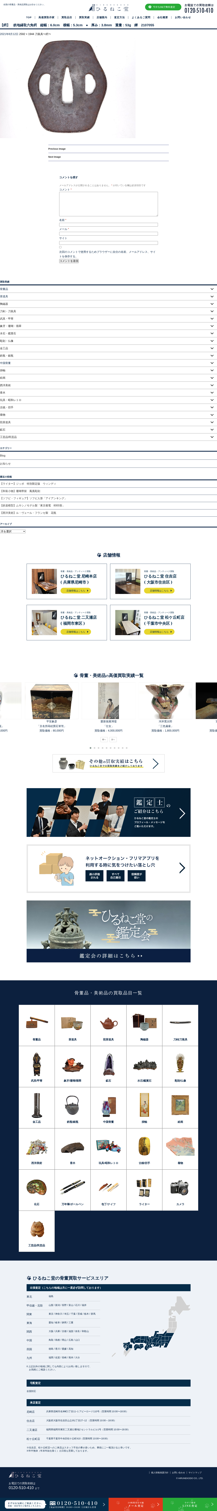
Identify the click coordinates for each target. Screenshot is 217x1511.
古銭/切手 (144, 1163)
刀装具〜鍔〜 (43, 34)
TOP (29, 17)
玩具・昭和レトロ (10, 400)
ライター (144, 1204)
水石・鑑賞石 (8, 333)
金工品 (4, 348)
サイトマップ (195, 1472)
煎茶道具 (5, 422)
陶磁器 (4, 304)
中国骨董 (108, 1121)
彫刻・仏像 (6, 340)
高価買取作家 (46, 17)
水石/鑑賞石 (144, 1080)
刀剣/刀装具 (180, 1039)
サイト (63, 238)
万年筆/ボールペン (73, 1204)
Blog (2, 455)
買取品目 (66, 17)
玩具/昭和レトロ (108, 1163)
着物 (2, 414)
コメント (65, 189)
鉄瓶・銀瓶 (6, 355)
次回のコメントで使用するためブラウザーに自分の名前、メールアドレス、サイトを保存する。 (107, 254)
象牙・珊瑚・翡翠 (10, 326)
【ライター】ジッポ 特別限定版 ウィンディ (28, 483)
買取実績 (84, 17)
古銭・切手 (6, 407)
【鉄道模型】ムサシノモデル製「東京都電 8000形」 (32, 505)
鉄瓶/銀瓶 (72, 1121)
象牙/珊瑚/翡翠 (72, 1080)
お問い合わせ (183, 17)
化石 (36, 1204)
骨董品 (37, 1039)
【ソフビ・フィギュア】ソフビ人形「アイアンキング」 (33, 498)
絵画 (2, 377)
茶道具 (73, 1039)
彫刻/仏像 (180, 1080)
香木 (2, 392)
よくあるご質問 (141, 17)
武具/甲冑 (36, 1080)
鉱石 (2, 429)
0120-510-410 (24, 1487)
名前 (62, 220)
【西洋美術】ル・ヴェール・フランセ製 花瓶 (28, 512)
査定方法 (119, 17)
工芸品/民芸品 (8, 437)
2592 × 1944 (26, 34)
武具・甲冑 (6, 318)
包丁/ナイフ (108, 1204)
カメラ (180, 1204)
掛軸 (2, 370)
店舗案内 (102, 17)
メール (64, 229)
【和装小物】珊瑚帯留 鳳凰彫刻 (20, 491)
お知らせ (5, 463)
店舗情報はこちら (75, 590)
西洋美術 (5, 385)
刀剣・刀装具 (8, 311)
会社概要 (162, 17)
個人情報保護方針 (159, 1472)
